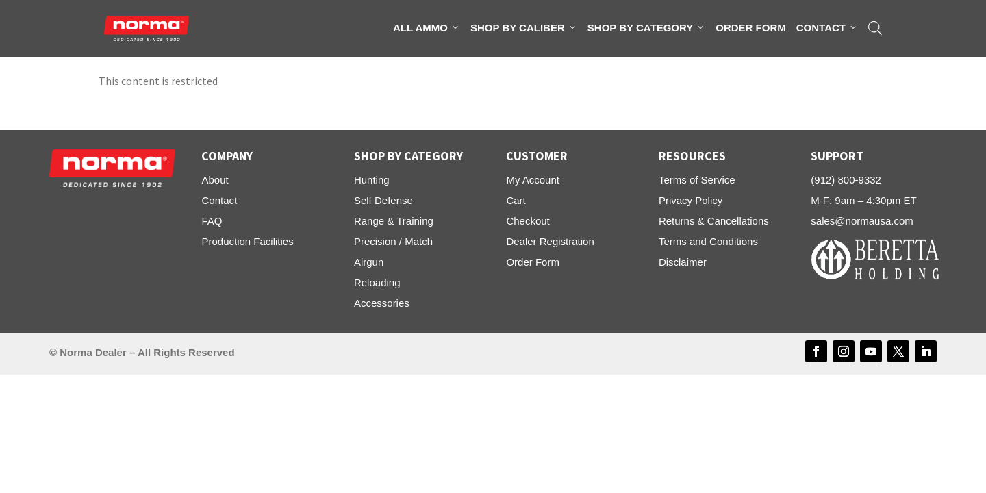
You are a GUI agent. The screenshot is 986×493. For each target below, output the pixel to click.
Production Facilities (247, 241)
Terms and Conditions (708, 241)
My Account (532, 180)
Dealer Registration (550, 241)
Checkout (527, 221)
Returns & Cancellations (714, 221)
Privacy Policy (690, 200)
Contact (827, 28)
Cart (515, 200)
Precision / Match (393, 241)
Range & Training (393, 221)
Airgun (368, 262)
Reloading (377, 282)
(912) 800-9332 (846, 180)
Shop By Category (646, 28)
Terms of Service (697, 180)
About (214, 180)
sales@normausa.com (862, 221)
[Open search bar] (875, 28)
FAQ (211, 221)
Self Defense (383, 200)
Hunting (372, 180)
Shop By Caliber (523, 28)
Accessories (381, 303)
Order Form (751, 28)
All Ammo (426, 28)
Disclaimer (683, 262)
